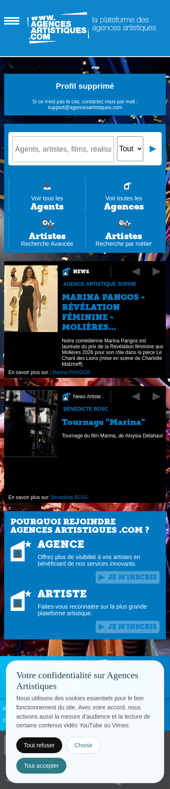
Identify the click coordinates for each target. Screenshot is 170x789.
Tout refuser (39, 745)
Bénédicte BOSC (85, 409)
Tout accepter (41, 765)
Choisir (83, 745)
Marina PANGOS (71, 372)
